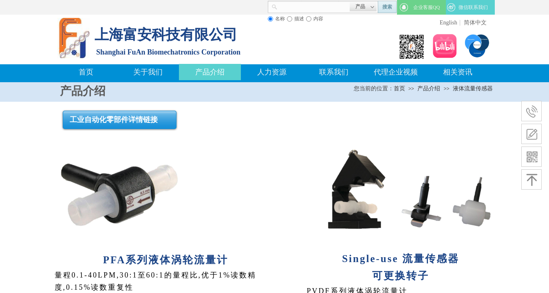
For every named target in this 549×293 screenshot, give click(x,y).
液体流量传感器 (473, 88)
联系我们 (333, 72)
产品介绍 (210, 72)
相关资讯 (457, 72)
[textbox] (313, 6)
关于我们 (148, 72)
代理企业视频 (396, 72)
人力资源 (272, 72)
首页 (86, 72)
